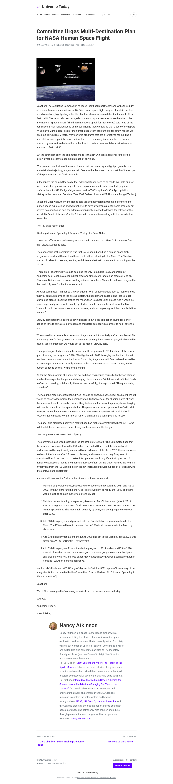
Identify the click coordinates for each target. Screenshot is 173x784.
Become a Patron (122, 766)
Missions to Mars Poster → (122, 742)
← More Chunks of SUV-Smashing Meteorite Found (60, 744)
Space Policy (88, 45)
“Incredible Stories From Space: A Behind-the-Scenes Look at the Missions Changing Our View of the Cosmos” (90, 684)
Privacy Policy (92, 773)
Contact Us (79, 773)
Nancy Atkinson (46, 45)
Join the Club (78, 15)
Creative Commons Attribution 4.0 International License (96, 778)
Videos (47, 15)
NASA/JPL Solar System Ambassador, (96, 702)
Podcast (55, 15)
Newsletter (66, 15)
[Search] (134, 15)
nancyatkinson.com (81, 719)
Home (39, 15)
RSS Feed (90, 15)
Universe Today (54, 6)
